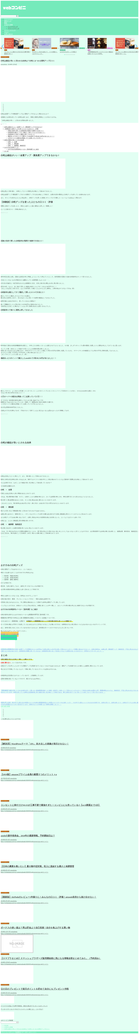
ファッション (8, 19)
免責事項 (18, 1032)
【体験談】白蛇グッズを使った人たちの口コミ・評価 (21, 129)
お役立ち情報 (8, 25)
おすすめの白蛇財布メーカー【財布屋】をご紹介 (23, 149)
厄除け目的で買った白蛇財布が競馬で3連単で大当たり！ (26, 130)
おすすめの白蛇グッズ (11, 147)
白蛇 (2, 706)
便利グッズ (7, 21)
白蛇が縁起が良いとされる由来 (14, 140)
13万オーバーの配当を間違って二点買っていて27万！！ (25, 138)
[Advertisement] (69, 225)
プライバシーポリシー (8, 1032)
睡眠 (5, 23)
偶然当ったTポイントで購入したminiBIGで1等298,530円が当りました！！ (31, 136)
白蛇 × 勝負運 (13, 143)
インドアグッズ (13, 26)
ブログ (6, 32)
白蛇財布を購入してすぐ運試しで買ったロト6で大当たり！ (26, 132)
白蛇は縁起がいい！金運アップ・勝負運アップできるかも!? (23, 127)
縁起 (5, 706)
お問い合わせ (8, 34)
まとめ (6, 151)
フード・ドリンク (10, 30)
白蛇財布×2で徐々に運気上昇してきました (21, 134)
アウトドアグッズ (13, 28)
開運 (8, 706)
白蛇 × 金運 (12, 142)
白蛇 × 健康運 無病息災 (17, 145)
